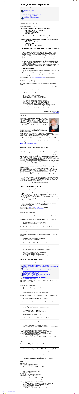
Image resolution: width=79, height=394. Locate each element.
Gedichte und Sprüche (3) (27, 18)
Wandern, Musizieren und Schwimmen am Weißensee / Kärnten (35, 271)
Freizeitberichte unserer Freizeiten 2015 (30, 17)
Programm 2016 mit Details (34, 207)
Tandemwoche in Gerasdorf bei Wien (30, 273)
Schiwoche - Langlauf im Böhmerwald (30, 264)
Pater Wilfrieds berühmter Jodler (29, 143)
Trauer (24, 19)
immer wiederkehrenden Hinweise (38, 77)
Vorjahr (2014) (3, 391)
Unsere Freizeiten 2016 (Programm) (29, 15)
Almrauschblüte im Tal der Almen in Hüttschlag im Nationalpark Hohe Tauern (38, 269)
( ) (38, 268)
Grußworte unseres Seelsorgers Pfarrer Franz (31, 14)
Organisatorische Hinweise (28, 10)
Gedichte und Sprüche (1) (27, 11)
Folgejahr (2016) (11, 391)
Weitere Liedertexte (55, 112)
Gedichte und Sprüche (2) (27, 16)
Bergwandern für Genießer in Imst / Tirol (30, 272)
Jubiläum (24, 12)
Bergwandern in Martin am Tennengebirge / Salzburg (33, 277)
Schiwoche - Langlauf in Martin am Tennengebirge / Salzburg (35, 265)
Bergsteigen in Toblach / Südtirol (29, 278)
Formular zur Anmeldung (38, 208)
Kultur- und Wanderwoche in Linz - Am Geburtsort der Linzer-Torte (36, 274)
